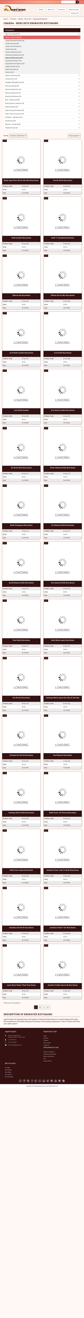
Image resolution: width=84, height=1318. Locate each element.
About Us (50, 9)
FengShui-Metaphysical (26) (14, 82)
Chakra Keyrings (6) (12, 43)
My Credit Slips (9, 1076)
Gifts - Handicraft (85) (12, 100)
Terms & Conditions (48, 1051)
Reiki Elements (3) (12, 69)
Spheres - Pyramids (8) (12, 124)
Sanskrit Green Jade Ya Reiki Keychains (63, 870)
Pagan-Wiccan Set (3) (13, 66)
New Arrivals (74, 9)
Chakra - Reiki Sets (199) (13, 37)
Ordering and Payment (49, 1054)
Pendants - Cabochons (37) (14, 117)
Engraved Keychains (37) (14, 58)
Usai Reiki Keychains (21, 640)
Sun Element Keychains (62, 755)
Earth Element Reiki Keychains (21, 583)
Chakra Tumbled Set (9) (13, 52)
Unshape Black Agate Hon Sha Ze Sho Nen (62, 698)
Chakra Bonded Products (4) (15, 40)
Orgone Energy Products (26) (14, 110)
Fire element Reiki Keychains (63, 583)
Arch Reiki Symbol (21, 410)
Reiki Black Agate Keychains (62, 640)
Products (61, 9)
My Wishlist (8, 1070)
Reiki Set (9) (10, 72)
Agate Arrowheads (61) (12, 34)
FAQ (44, 1058)
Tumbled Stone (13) (11, 128)
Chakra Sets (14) (11, 49)
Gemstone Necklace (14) (13, 96)
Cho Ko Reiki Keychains (62, 180)
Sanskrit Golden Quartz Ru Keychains (63, 985)
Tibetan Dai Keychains (21, 295)
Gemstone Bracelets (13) (13, 89)
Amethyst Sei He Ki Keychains (21, 928)
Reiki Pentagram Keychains (21, 525)
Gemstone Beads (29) (12, 86)
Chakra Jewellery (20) (12, 75)
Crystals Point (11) (11, 79)
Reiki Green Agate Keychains (21, 870)
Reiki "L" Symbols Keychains (62, 238)
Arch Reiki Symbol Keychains (21, 353)
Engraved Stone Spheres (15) (15, 63)
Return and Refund (48, 1056)
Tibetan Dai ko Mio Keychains (63, 295)
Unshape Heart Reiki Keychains (21, 813)
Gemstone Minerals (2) (13, 93)
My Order (7, 1067)
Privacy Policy (47, 1061)
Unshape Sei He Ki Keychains (21, 755)
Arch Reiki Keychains (62, 353)
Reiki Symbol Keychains (21, 238)
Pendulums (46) (10, 121)
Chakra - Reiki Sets (24, 19)
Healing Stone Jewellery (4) (14, 103)
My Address (8, 1072)
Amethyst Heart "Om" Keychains (63, 928)
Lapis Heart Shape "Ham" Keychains (21, 985)
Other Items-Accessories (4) (14, 114)
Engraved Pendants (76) (14, 61)
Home (41, 9)
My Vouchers (8, 1074)
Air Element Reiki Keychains (62, 525)
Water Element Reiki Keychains (62, 468)
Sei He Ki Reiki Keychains (21, 468)
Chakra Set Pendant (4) (13, 46)
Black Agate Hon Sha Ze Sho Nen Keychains (21, 180)
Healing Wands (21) (11, 107)
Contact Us (75, 13)
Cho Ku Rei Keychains (21, 698)
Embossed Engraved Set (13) (15, 55)
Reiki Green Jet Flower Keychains (62, 813)
